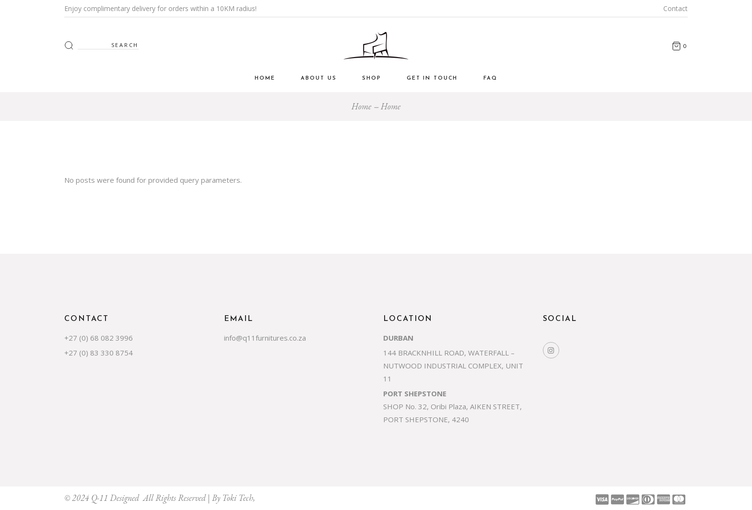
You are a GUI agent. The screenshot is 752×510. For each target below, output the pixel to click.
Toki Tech (237, 497)
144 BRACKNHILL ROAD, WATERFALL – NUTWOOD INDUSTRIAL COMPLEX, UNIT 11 (453, 365)
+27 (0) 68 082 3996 (98, 338)
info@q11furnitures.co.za (265, 338)
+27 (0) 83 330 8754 (98, 352)
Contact (675, 8)
